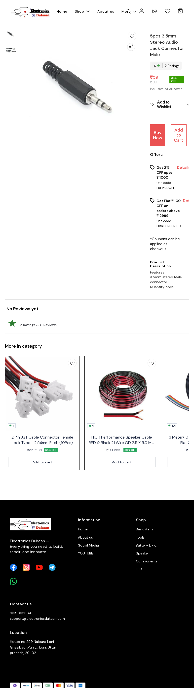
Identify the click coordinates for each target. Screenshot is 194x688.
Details (184, 167)
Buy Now (157, 135)
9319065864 (20, 613)
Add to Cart (178, 135)
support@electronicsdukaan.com (37, 618)
